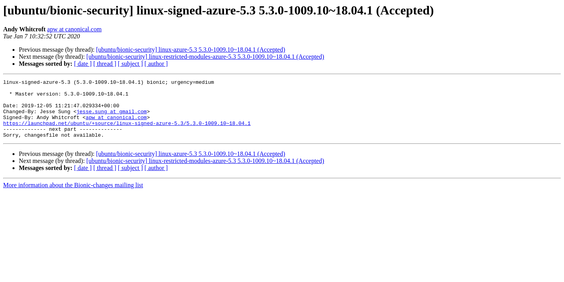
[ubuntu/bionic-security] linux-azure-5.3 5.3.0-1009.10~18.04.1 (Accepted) (190, 49)
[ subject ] (130, 63)
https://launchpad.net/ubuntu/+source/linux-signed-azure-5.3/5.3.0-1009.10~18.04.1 (127, 132)
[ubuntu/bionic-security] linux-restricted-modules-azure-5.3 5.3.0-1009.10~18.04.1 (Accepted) (205, 56)
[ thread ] (104, 63)
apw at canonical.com (74, 29)
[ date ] (83, 63)
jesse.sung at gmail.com (111, 118)
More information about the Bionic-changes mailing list (73, 196)
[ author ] (156, 63)
